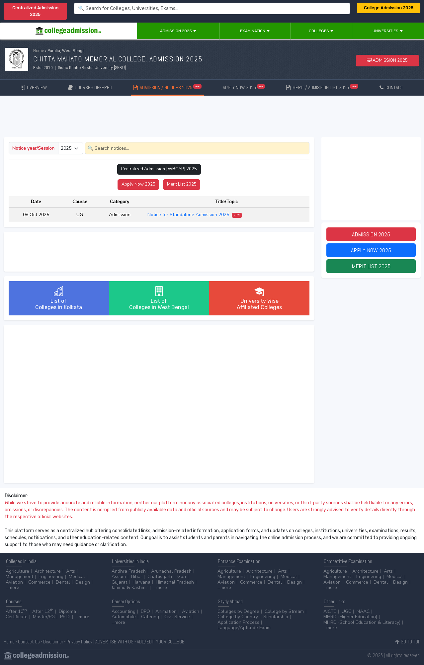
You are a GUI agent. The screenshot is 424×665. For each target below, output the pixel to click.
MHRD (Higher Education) (350, 617)
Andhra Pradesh (129, 571)
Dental (63, 582)
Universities (388, 31)
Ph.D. (65, 617)
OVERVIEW (34, 87)
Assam (119, 576)
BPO (145, 611)
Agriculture (17, 571)
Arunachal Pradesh (171, 571)
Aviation (14, 582)
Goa (181, 576)
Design (82, 582)
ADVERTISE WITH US (114, 641)
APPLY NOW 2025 (244, 87)
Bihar (136, 576)
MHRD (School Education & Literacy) (361, 622)
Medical (77, 576)
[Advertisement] (212, 117)
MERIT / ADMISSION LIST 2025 (322, 87)
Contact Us (29, 641)
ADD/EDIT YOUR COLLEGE (161, 641)
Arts (70, 571)
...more (12, 587)
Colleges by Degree (238, 611)
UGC (346, 611)
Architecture (48, 571)
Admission (371, 234)
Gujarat (119, 582)
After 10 (16, 611)
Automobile (124, 617)
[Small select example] (70, 148)
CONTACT (391, 87)
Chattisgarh (159, 576)
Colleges (321, 31)
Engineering (51, 576)
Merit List (182, 184)
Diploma (67, 611)
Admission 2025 (178, 31)
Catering (150, 617)
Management (19, 576)
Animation (166, 611)
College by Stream (284, 611)
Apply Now (138, 184)
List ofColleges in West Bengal (159, 298)
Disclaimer (53, 641)
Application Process (238, 622)
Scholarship (275, 617)
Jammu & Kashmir (130, 587)
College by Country (237, 617)
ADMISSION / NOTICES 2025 (167, 87)
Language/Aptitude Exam (244, 627)
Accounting (123, 611)
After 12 (42, 611)
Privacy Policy (79, 641)
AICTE (329, 611)
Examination (255, 31)
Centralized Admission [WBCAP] (159, 169)
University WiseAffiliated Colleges (259, 298)
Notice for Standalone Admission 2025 (194, 214)
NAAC (363, 611)
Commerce (39, 582)
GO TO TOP (408, 641)
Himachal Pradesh (175, 582)
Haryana (141, 582)
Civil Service (177, 617)
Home (38, 50)
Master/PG (44, 617)
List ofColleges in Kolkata (58, 298)
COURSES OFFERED (90, 87)
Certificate (17, 617)
